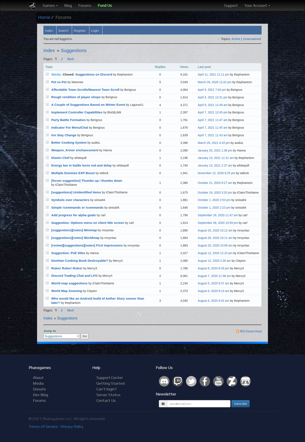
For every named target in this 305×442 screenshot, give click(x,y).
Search (63, 30)
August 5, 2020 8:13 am (213, 291)
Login (95, 30)
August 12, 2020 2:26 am (214, 260)
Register (80, 30)
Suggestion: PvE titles (68, 253)
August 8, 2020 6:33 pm (213, 268)
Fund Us (105, 5)
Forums (84, 5)
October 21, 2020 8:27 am (215, 183)
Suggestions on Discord (93, 74)
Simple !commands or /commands (77, 207)
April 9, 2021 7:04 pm (212, 89)
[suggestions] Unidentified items (76, 192)
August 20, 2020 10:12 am (215, 230)
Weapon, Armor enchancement (74, 150)
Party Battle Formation (68, 120)
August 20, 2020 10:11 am (215, 238)
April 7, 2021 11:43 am (213, 135)
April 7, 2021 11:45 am (213, 127)
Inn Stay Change (63, 135)
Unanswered (252, 39)
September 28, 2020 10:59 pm (218, 222)
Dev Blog (40, 394)
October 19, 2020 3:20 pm (215, 192)
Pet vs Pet (59, 82)
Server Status (108, 394)
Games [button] (50, 5)
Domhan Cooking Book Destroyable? (79, 260)
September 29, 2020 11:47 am (218, 215)
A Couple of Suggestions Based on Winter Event (88, 104)
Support (231, 5)
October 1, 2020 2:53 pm (214, 200)
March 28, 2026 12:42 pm (215, 82)
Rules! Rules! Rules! (66, 268)
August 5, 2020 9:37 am (213, 283)
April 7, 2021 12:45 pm (213, 112)
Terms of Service (43, 426)
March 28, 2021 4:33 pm (214, 143)
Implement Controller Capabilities (77, 112)
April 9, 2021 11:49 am (213, 105)
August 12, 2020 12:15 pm (215, 253)
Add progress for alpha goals (73, 215)
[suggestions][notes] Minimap (74, 230)
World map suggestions (69, 283)
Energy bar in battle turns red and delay (81, 165)
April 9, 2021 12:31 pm (213, 97)
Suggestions (74, 50)
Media (38, 383)
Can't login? (106, 389)
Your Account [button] (257, 5)
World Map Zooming (66, 291)
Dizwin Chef (60, 158)
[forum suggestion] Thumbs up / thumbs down (86, 180)
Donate (39, 389)
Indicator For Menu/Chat (69, 127)
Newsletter (166, 394)
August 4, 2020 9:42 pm (213, 300)
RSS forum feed (251, 331)
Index (49, 30)
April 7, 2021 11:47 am (213, 120)
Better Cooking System (69, 142)
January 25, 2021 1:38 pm (215, 150)
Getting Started (110, 383)
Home (44, 17)
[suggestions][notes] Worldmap (75, 238)
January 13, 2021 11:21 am (216, 158)
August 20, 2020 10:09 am (215, 245)
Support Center (109, 377)
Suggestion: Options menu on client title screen (87, 222)
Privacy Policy (72, 426)
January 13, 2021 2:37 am (215, 165)
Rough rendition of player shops (76, 97)
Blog (68, 5)
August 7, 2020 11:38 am (214, 276)
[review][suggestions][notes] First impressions (87, 245)
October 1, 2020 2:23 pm (214, 207)
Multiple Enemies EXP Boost (73, 173)
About (38, 377)
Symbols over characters (70, 200)
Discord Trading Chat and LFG (74, 275)
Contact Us (106, 400)
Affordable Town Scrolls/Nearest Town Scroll (85, 89)
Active (236, 39)
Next (70, 59)
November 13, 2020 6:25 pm (216, 173)
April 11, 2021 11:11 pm (213, 74)
